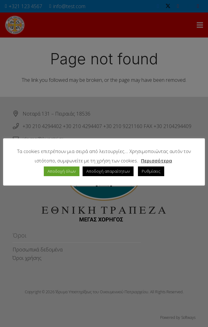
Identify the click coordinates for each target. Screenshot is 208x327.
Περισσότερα (156, 160)
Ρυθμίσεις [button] (151, 171)
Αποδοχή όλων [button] (62, 171)
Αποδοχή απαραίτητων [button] (108, 171)
